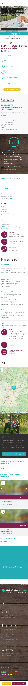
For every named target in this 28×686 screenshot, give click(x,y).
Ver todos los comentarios (10, 169)
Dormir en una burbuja (6, 636)
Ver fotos (14, 29)
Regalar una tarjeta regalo (13, 89)
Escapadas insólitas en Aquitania (8, 617)
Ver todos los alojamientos (6, 538)
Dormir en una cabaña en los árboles (9, 629)
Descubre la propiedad (14, 454)
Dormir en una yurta (5, 632)
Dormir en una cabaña (6, 638)
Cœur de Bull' (6, 38)
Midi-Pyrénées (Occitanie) (12, 36)
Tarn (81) (7, 438)
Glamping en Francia (6, 655)
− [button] (2, 371)
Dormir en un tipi (5, 641)
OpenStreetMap (20, 412)
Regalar (8, 683)
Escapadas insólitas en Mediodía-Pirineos (10, 615)
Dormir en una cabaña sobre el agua (9, 639)
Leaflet (14, 412)
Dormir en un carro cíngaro (7, 634)
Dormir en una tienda (6, 631)
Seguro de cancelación (6, 667)
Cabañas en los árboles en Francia (9, 653)
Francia (2, 36)
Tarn (22, 36)
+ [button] (2, 369)
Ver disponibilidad (19, 683)
